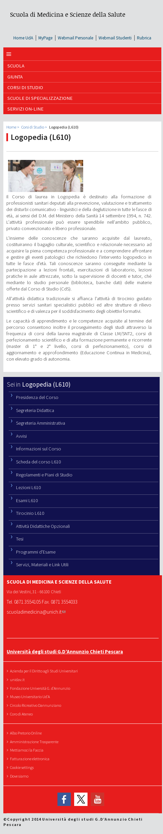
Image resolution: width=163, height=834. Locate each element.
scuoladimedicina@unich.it (36, 612)
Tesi (19, 539)
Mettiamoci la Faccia (27, 750)
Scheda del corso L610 (38, 462)
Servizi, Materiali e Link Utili (42, 565)
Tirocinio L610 (30, 513)
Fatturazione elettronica (30, 758)
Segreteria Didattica (35, 410)
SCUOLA (15, 66)
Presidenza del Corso (37, 397)
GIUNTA (15, 77)
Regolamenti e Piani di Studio (44, 475)
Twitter (81, 800)
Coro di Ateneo (22, 713)
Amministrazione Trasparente (35, 741)
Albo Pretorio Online (27, 733)
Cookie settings (23, 767)
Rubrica (144, 38)
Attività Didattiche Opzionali (43, 526)
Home (11, 127)
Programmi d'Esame (35, 552)
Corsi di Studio (25, 87)
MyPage (45, 38)
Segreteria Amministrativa (40, 423)
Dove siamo (20, 776)
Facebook (64, 800)
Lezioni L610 (28, 487)
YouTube (97, 800)
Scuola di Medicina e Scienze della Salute (67, 14)
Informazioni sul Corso (38, 449)
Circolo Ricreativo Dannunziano (36, 705)
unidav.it (18, 679)
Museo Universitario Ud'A (31, 696)
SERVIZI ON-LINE (25, 109)
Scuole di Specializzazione (39, 98)
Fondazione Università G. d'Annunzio (41, 688)
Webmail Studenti (115, 38)
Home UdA (23, 38)
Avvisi (21, 436)
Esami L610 (27, 500)
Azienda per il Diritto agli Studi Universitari (45, 670)
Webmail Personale (75, 38)
